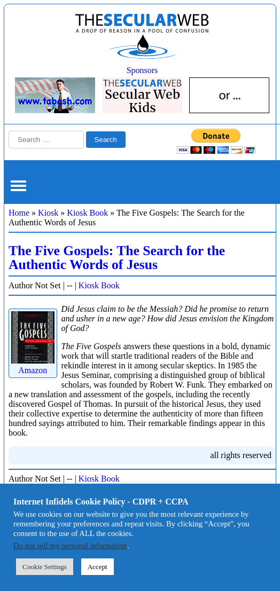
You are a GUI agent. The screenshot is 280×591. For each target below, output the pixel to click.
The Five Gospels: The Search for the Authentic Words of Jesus (117, 257)
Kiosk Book (87, 212)
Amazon (33, 365)
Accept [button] (97, 567)
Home (19, 212)
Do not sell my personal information (70, 545)
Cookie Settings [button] (44, 567)
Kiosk (48, 212)
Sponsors (142, 70)
